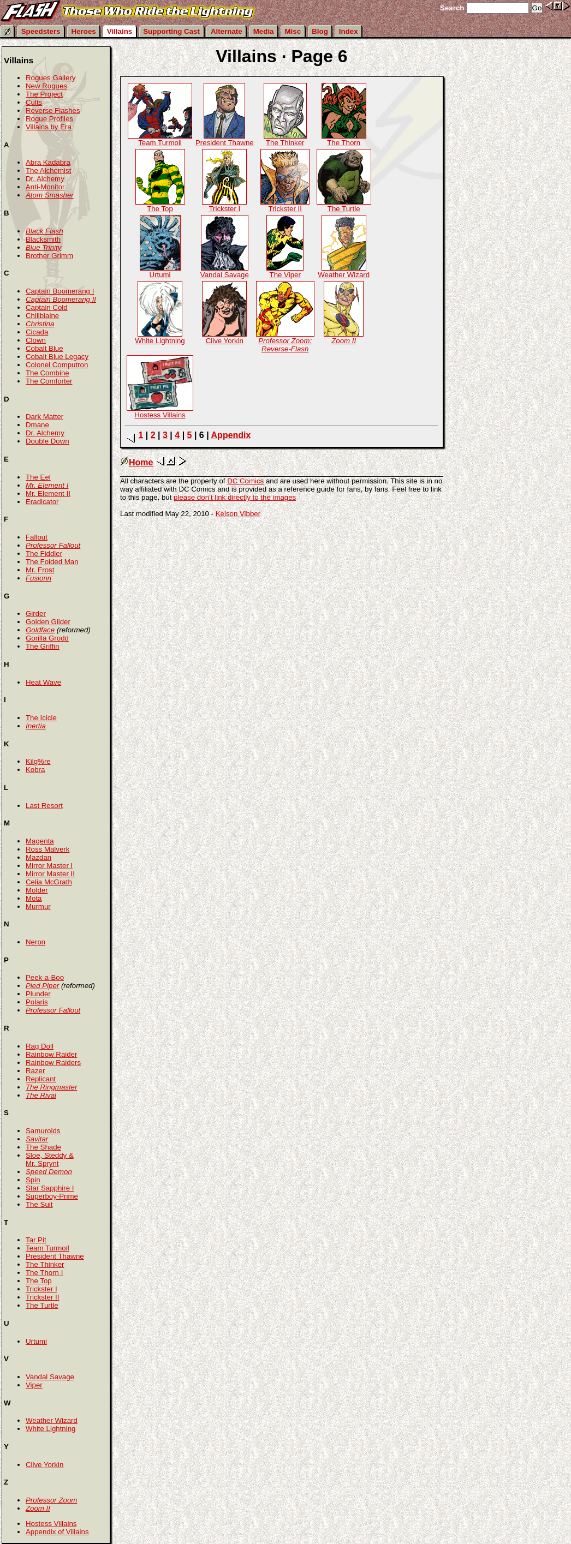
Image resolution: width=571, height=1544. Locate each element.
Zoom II (38, 1508)
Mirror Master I (49, 865)
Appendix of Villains (57, 1532)
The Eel (38, 477)
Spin (33, 1180)
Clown (36, 340)
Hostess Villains (160, 411)
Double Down (47, 441)
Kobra (35, 769)
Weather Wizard (344, 271)
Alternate (226, 31)
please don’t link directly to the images (235, 497)
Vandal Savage (224, 271)
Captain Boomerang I (60, 291)
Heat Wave (43, 682)
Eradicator (42, 502)
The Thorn (344, 139)
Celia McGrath (49, 882)
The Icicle (41, 718)
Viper (34, 1385)
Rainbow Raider (51, 1054)
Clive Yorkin (224, 337)
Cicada (37, 332)
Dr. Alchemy (45, 179)
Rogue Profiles (49, 119)
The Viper (285, 271)
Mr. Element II (48, 493)
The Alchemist (48, 170)
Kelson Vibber (238, 514)
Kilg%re (38, 761)
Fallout (36, 537)
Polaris (37, 1002)
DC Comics (245, 481)
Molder (37, 890)
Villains (119, 31)
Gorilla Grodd (47, 638)
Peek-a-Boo (45, 977)
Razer (35, 1071)
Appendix (231, 435)
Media (263, 31)
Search (452, 8)
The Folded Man (52, 562)
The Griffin (43, 646)
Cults (34, 102)
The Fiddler (44, 553)
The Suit (39, 1204)
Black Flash (44, 231)
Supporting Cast (171, 31)
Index (348, 31)
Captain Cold (47, 307)
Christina (40, 324)
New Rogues (46, 86)
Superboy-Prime (52, 1196)
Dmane (37, 425)
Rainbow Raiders (53, 1062)
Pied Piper (42, 986)
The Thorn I (44, 1272)
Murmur (38, 906)
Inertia (36, 726)
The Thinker (285, 139)
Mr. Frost (40, 570)
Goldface (40, 630)
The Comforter (49, 381)
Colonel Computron (57, 365)
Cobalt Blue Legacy (57, 356)
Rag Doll (39, 1046)
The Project (44, 94)
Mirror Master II (50, 874)
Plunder (38, 994)
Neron (35, 942)
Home (136, 462)
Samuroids (43, 1131)
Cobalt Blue (44, 348)
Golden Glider (48, 622)
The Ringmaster (51, 1087)
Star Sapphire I (50, 1188)
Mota (34, 898)
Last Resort (44, 805)
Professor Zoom (51, 1500)
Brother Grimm (49, 256)
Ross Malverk (47, 849)
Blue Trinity (43, 247)
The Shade (43, 1147)
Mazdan (38, 857)
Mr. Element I (47, 485)
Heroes (84, 31)
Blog (320, 31)
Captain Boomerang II (61, 299)
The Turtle (344, 205)
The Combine (47, 373)
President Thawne (224, 139)
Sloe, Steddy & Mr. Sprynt (50, 1159)
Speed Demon (49, 1172)
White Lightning (160, 337)
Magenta (40, 841)
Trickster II (285, 205)
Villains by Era (49, 127)
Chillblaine (42, 316)
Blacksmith (43, 239)
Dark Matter (44, 416)
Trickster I (224, 205)
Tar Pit (36, 1240)
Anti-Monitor (45, 187)
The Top (160, 205)
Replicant (41, 1079)
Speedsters (41, 31)
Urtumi (160, 271)
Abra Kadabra (48, 162)
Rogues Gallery (50, 78)
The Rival (41, 1095)
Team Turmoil (160, 139)
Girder (36, 613)
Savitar (37, 1139)
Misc (293, 31)
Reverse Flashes (53, 110)
